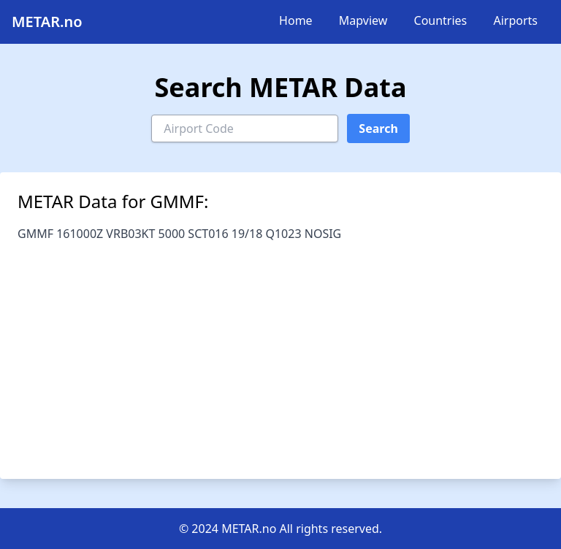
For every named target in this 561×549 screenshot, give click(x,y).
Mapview (363, 20)
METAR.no (47, 21)
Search (378, 128)
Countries (441, 20)
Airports (515, 20)
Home (296, 20)
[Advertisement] (280, 352)
